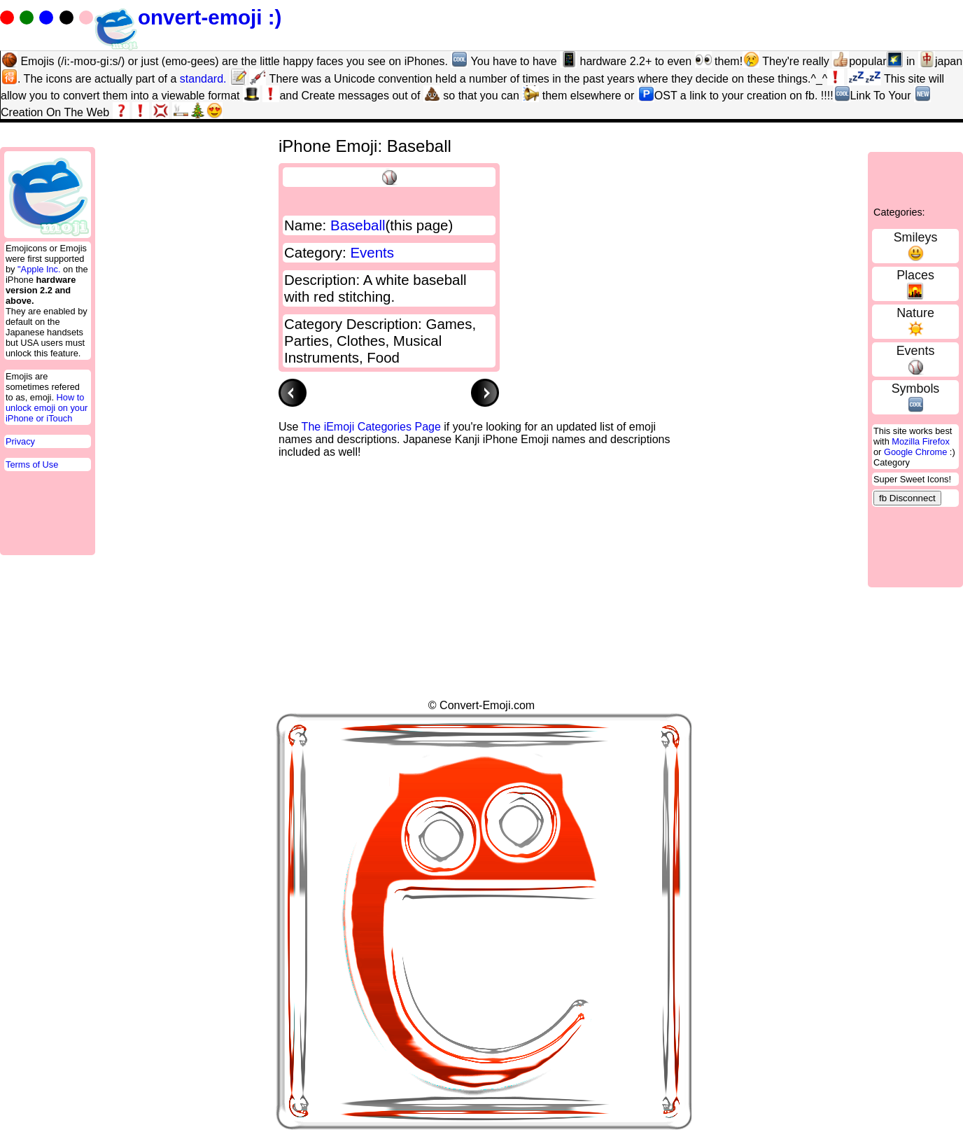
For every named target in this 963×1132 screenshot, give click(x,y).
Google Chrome (915, 452)
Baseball (358, 225)
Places (915, 275)
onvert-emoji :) (187, 17)
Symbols (916, 389)
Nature (915, 313)
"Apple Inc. (38, 269)
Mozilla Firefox (921, 441)
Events (916, 351)
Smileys (916, 237)
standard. (203, 79)
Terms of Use (32, 464)
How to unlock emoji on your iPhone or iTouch (46, 408)
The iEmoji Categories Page (371, 427)
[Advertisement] (533, 490)
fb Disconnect (907, 498)
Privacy (20, 441)
